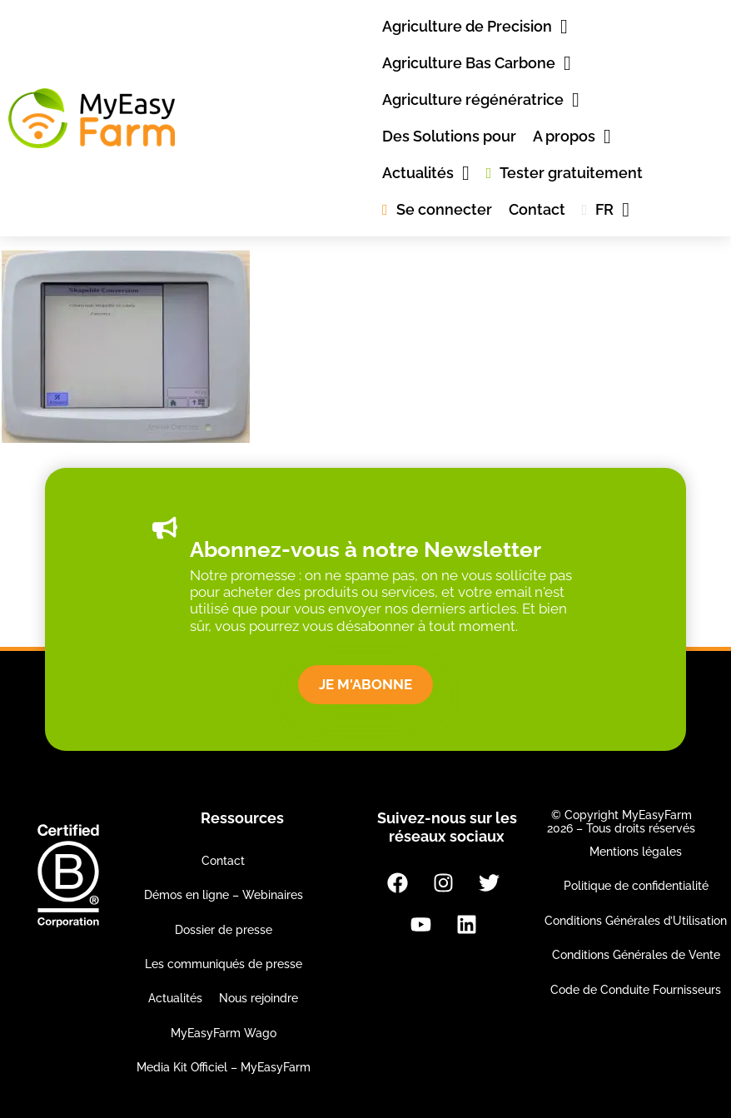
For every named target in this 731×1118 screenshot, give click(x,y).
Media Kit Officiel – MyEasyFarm (224, 1067)
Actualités (175, 998)
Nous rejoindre (258, 998)
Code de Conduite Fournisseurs (635, 989)
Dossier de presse (223, 930)
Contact (223, 860)
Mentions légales (635, 851)
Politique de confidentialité (636, 885)
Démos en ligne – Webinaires (223, 895)
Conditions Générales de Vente (636, 954)
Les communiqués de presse (223, 964)
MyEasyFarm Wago (223, 1033)
